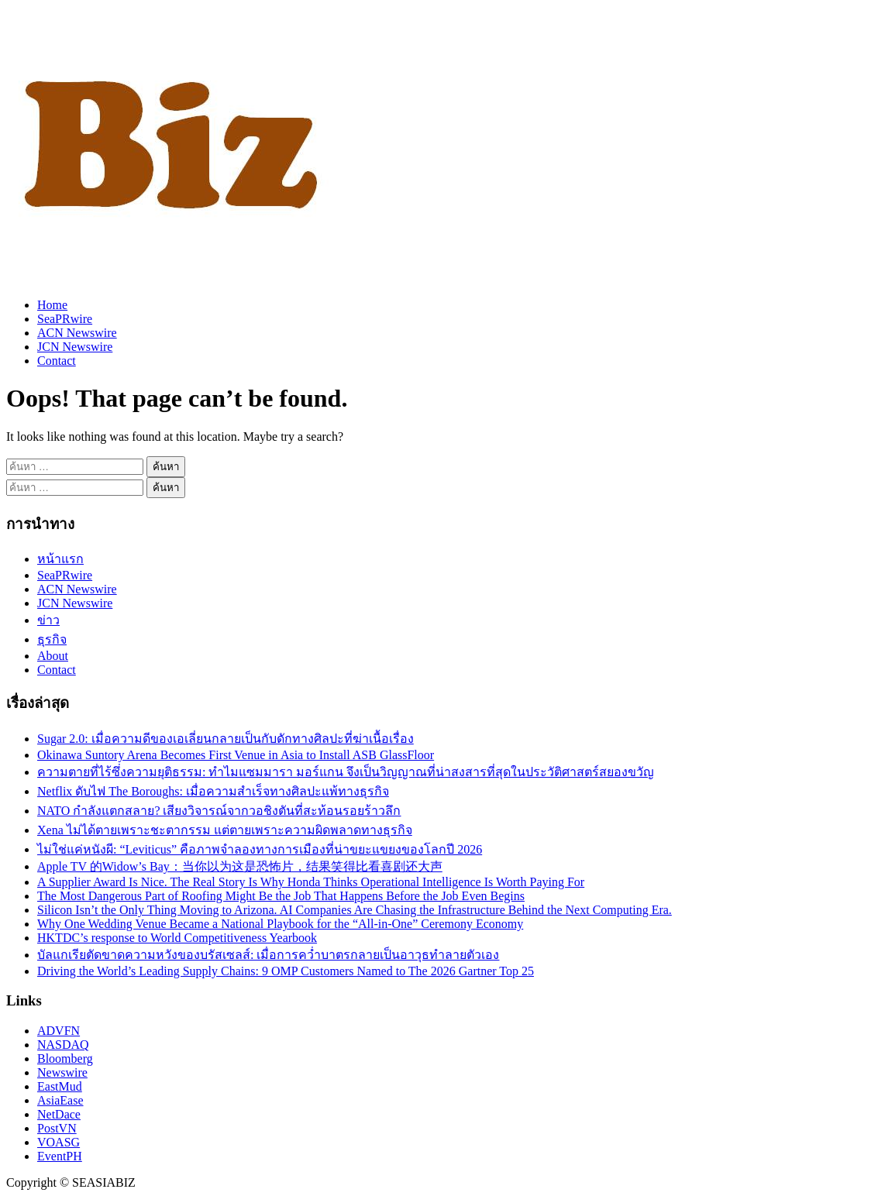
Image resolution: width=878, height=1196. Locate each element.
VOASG (58, 1142)
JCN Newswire (74, 346)
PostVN (57, 1128)
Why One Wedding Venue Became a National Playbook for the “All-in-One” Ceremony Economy (280, 923)
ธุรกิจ (52, 639)
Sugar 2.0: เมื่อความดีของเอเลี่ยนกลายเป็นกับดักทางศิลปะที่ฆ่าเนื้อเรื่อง (225, 738)
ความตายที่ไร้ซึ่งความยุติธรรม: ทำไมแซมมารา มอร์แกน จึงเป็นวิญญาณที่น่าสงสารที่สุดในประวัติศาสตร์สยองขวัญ (345, 771)
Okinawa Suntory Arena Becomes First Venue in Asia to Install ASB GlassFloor (235, 754)
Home (52, 304)
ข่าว (48, 620)
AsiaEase (60, 1100)
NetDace (59, 1114)
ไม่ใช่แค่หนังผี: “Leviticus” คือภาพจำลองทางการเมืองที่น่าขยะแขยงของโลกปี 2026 (259, 849)
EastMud (59, 1086)
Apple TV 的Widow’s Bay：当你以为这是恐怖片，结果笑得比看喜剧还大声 (239, 866)
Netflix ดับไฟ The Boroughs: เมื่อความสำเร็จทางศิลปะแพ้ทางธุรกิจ (213, 791)
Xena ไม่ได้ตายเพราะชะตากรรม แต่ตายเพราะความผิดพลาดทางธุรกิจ (224, 830)
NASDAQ (63, 1044)
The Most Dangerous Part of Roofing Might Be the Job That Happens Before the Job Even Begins (281, 895)
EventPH (59, 1156)
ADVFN (58, 1030)
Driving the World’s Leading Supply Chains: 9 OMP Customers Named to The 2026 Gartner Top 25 (285, 971)
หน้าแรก (60, 558)
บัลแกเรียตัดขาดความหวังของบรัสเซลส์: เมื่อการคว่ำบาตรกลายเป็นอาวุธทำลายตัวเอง (268, 954)
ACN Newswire (77, 332)
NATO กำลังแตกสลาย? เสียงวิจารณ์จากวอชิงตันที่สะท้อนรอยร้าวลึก (219, 810)
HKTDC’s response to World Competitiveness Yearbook (177, 937)
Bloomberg (65, 1058)
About (52, 655)
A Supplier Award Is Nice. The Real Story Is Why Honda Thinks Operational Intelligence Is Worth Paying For (310, 881)
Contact (56, 360)
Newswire (62, 1072)
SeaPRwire (64, 318)
